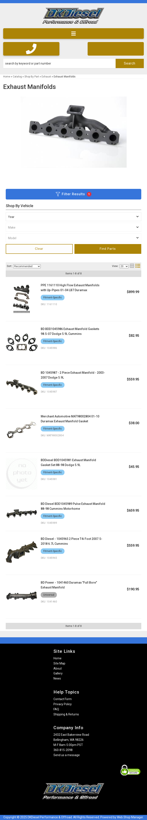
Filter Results (73, 194)
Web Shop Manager (130, 817)
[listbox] (73, 216)
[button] (73, 63)
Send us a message (66, 755)
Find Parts (108, 249)
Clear (39, 249)
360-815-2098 (63, 750)
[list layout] (138, 266)
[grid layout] (132, 266)
